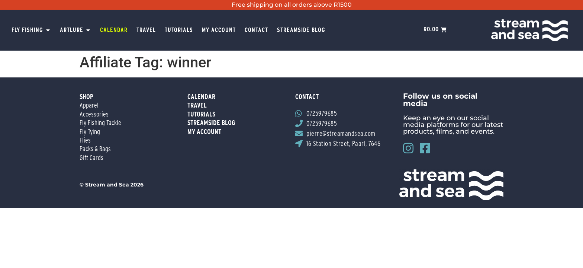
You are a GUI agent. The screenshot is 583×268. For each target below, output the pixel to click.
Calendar (201, 96)
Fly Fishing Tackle (100, 123)
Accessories (94, 114)
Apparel (89, 105)
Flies (85, 140)
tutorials (201, 114)
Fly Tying (90, 131)
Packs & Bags (95, 149)
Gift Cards (91, 158)
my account (204, 131)
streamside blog (211, 123)
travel (197, 105)
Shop (86, 96)
